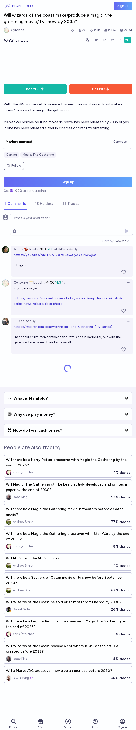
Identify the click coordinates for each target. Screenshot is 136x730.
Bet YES (35, 89)
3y (33, 321)
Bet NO (100, 89)
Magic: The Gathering (38, 155)
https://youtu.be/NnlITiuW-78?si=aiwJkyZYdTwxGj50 (55, 255)
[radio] (96, 40)
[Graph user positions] (87, 40)
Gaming (11, 155)
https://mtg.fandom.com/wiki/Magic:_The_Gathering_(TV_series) (63, 327)
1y (76, 249)
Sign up (123, 6)
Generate (120, 142)
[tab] (15, 204)
